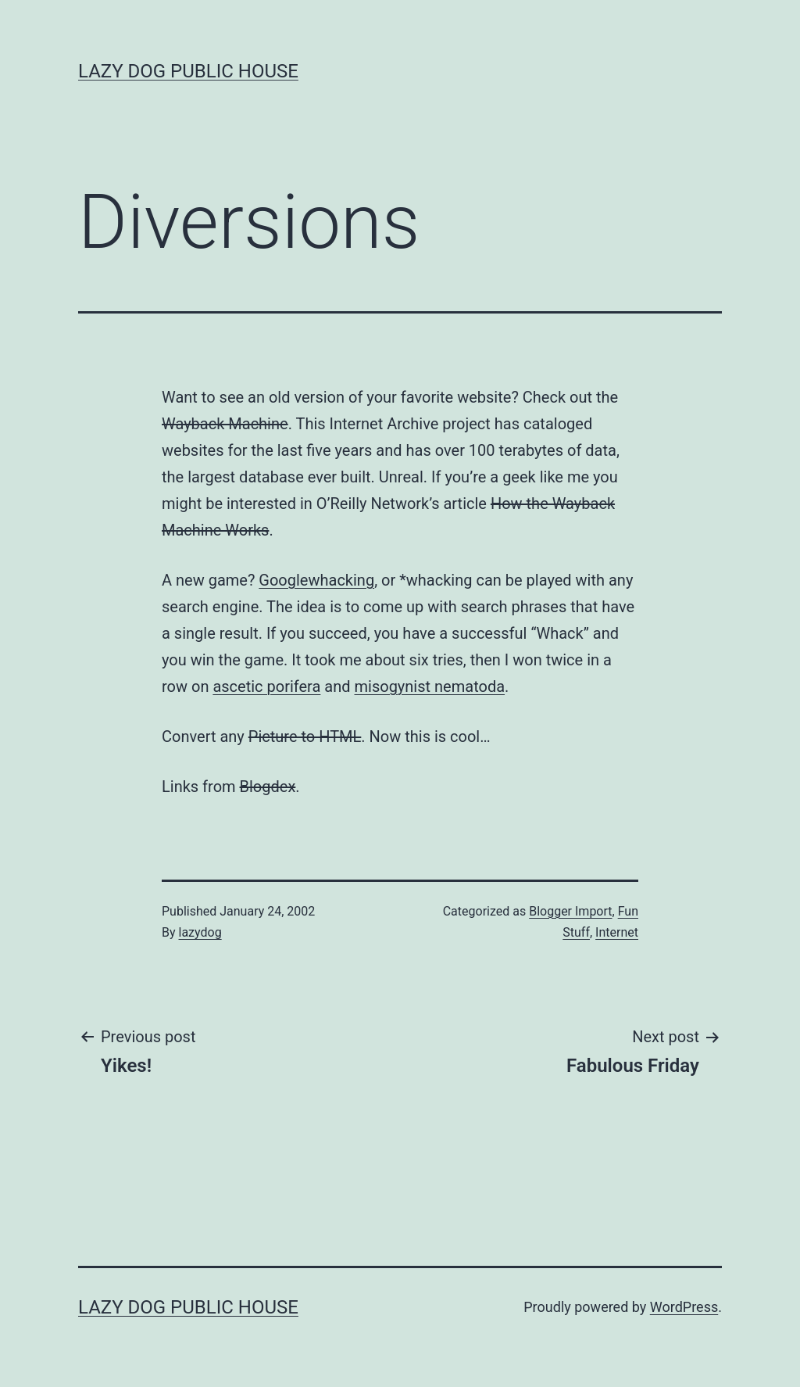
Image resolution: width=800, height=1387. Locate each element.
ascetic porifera (266, 686)
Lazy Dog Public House (188, 71)
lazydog (200, 932)
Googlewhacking (316, 580)
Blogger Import (570, 911)
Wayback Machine (225, 423)
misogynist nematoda (430, 686)
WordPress (684, 1307)
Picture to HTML (305, 736)
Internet (616, 932)
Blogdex (268, 786)
